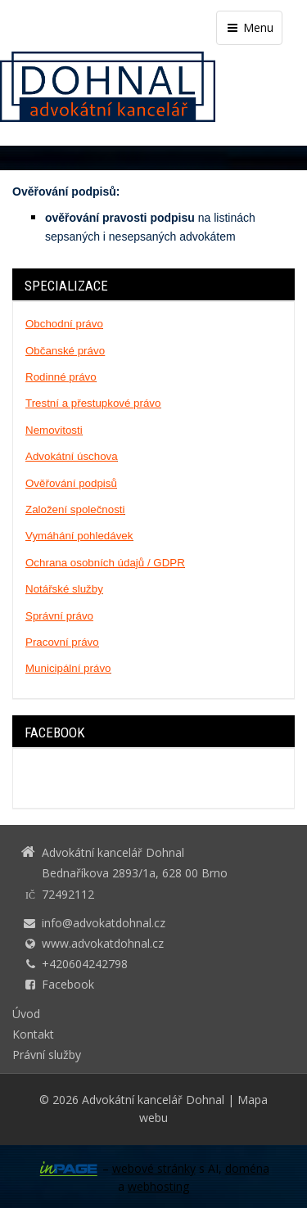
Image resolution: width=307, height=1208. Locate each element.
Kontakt (33, 1034)
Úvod (26, 1013)
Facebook (68, 984)
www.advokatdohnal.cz (103, 943)
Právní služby (46, 1054)
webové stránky (154, 1168)
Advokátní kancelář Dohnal (153, 1099)
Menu (249, 27)
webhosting (158, 1186)
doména (247, 1168)
